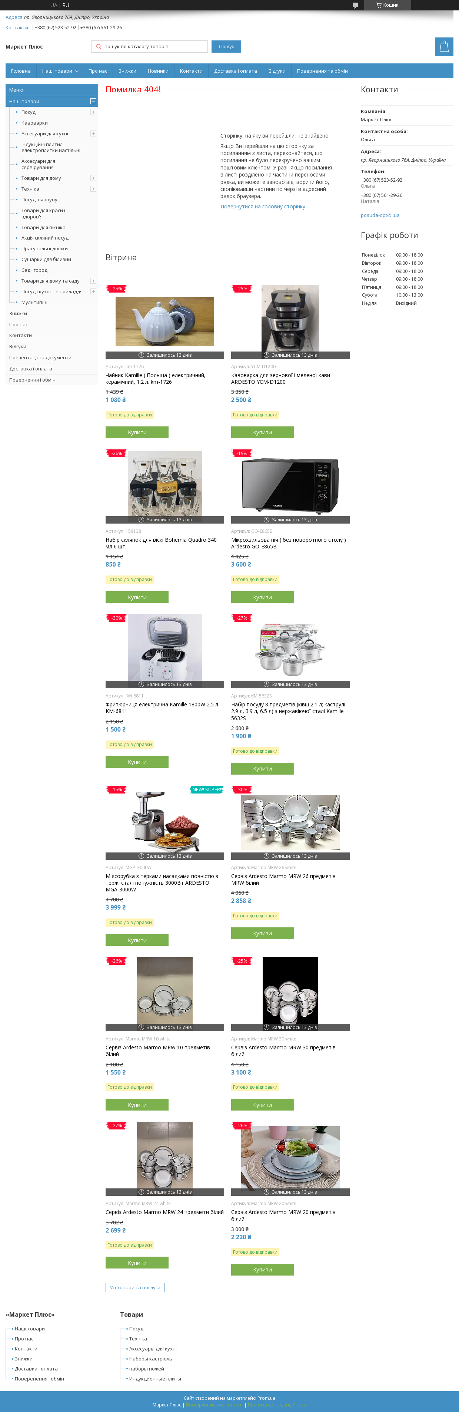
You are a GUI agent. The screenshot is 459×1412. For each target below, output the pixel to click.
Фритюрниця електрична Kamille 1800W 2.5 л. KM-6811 (162, 708)
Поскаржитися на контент (214, 1405)
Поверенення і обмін (39, 1378)
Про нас (98, 70)
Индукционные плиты (155, 1378)
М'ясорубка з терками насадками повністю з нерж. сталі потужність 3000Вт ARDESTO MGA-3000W (162, 883)
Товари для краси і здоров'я (43, 213)
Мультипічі (34, 302)
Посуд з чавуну (39, 199)
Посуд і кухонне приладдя (52, 291)
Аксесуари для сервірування (38, 164)
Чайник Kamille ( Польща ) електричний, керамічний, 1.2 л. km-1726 (156, 378)
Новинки (158, 70)
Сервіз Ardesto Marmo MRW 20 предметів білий (283, 1215)
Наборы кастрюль (150, 1358)
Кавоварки (34, 122)
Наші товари (57, 70)
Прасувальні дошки (44, 248)
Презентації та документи (40, 357)
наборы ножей (146, 1368)
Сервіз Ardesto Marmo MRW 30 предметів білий (283, 1051)
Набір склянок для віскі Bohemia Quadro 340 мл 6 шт (161, 543)
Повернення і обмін (32, 379)
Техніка (30, 188)
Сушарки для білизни (46, 259)
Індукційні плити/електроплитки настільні (50, 147)
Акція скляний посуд (45, 237)
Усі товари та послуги (135, 1287)
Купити (137, 432)
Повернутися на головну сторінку (262, 206)
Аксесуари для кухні (44, 133)
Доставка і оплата (235, 70)
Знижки (127, 70)
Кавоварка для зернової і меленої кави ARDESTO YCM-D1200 (280, 378)
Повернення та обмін (322, 70)
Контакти (191, 70)
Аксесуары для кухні (153, 1348)
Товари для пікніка (43, 227)
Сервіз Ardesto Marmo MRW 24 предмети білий (165, 1212)
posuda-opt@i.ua (380, 215)
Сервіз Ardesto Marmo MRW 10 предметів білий (158, 1051)
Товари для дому (41, 178)
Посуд (28, 112)
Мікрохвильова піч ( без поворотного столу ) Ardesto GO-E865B (288, 543)
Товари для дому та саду (50, 280)
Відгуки (277, 70)
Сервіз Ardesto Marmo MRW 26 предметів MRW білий (283, 879)
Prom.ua (266, 1398)
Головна (21, 70)
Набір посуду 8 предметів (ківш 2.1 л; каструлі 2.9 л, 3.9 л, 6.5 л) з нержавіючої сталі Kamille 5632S (288, 711)
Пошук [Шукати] (226, 46)
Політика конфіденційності (277, 1405)
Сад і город (34, 270)
